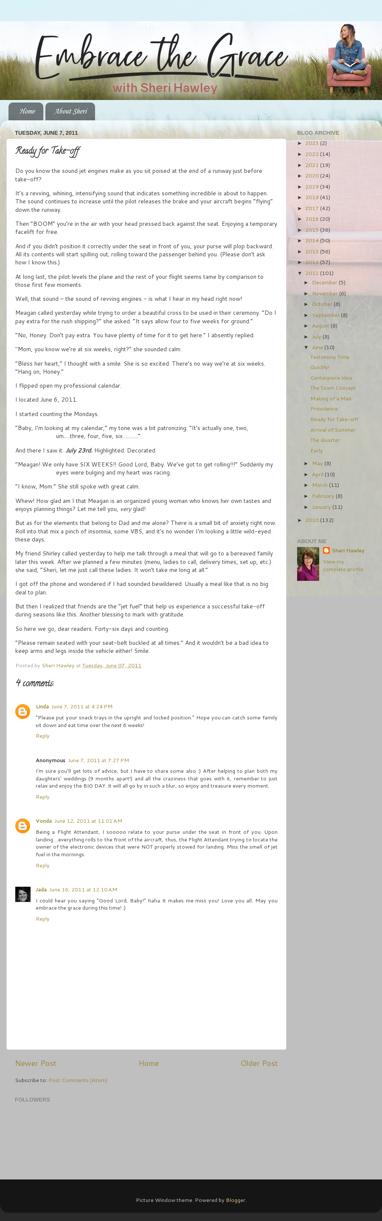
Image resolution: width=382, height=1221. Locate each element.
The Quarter (325, 440)
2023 (312, 143)
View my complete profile (343, 565)
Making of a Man (330, 398)
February (324, 496)
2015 (312, 229)
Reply (43, 735)
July (317, 336)
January (322, 507)
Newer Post (35, 1063)
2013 (312, 251)
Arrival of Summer (333, 429)
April (318, 474)
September (326, 315)
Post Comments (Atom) (77, 1080)
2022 (312, 154)
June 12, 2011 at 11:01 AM (88, 820)
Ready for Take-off (334, 419)
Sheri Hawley (348, 550)
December (325, 282)
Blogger (235, 1200)
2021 (312, 165)
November (325, 293)
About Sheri (70, 111)
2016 (312, 218)
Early (316, 450)
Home (26, 111)
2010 (312, 520)
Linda (42, 706)
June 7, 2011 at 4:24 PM (81, 706)
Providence (324, 408)
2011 (312, 273)
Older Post (259, 1063)
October (323, 304)
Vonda (44, 820)
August (321, 325)
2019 (312, 186)
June (318, 347)
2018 (312, 197)
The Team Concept (333, 387)
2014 (312, 240)
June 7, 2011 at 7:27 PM (98, 760)
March (320, 484)
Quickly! (319, 367)
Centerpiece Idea (331, 377)
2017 (312, 208)
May (318, 463)
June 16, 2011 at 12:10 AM (83, 889)
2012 (312, 262)
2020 (312, 175)
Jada (41, 889)
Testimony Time (329, 357)
